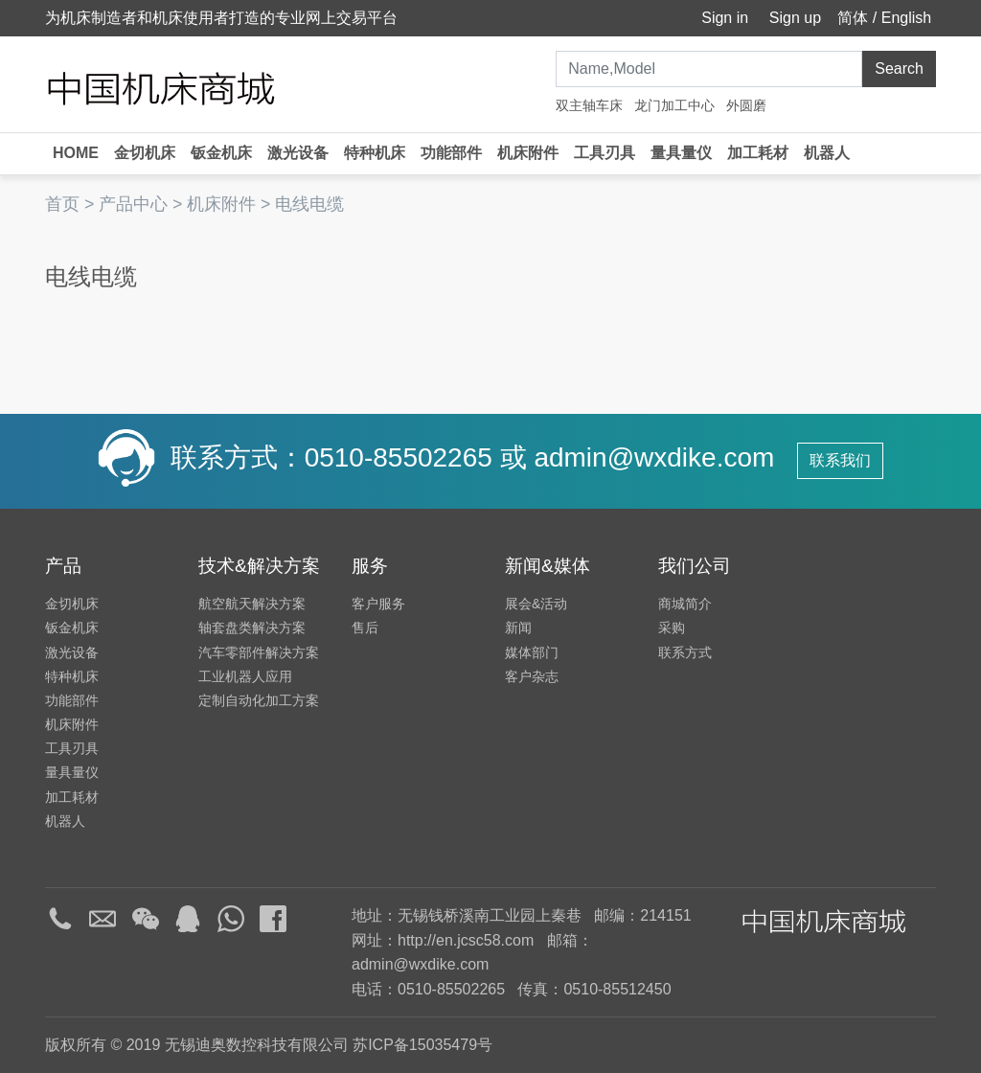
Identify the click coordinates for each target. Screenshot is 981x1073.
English (906, 18)
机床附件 (528, 153)
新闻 (518, 627)
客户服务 (378, 603)
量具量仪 (681, 153)
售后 (365, 627)
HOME (76, 153)
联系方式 (685, 652)
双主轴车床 (589, 105)
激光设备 (298, 153)
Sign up (792, 18)
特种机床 (374, 153)
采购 (671, 627)
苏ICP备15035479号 (422, 1045)
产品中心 (133, 204)
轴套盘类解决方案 (252, 627)
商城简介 (685, 603)
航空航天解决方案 (252, 603)
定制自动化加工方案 (258, 700)
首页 (62, 204)
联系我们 (840, 460)
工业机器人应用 (245, 676)
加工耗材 (757, 153)
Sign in (722, 18)
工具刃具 (604, 153)
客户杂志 (532, 676)
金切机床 (144, 153)
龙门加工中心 (674, 105)
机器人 (827, 153)
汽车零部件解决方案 (258, 652)
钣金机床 (221, 153)
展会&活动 (536, 603)
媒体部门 (532, 652)
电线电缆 (309, 204)
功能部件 (451, 153)
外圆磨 (746, 105)
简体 (852, 18)
